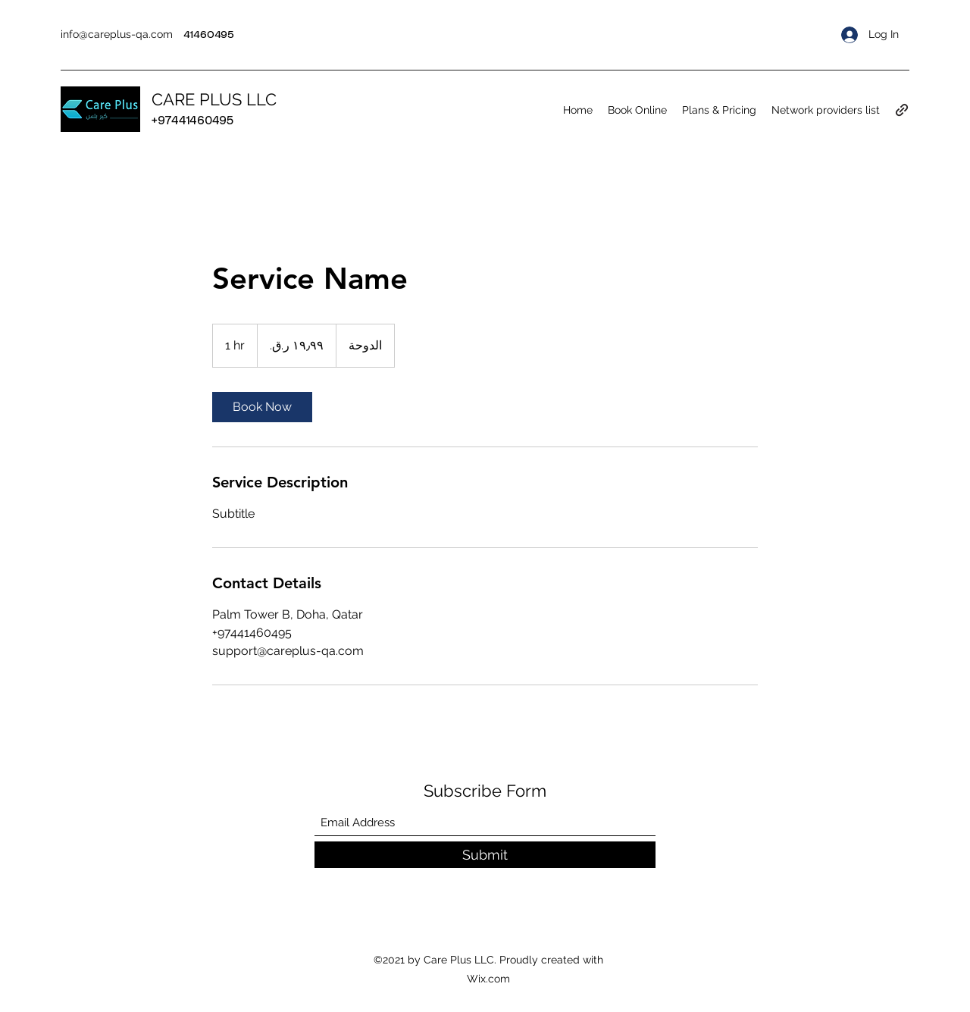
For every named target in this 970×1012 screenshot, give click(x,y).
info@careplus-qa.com (117, 34)
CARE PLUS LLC (214, 99)
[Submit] (485, 854)
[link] (262, 407)
